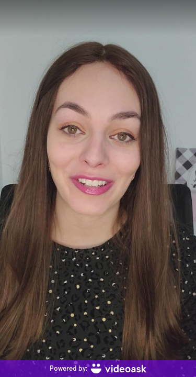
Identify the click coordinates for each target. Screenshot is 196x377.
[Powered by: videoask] (98, 368)
